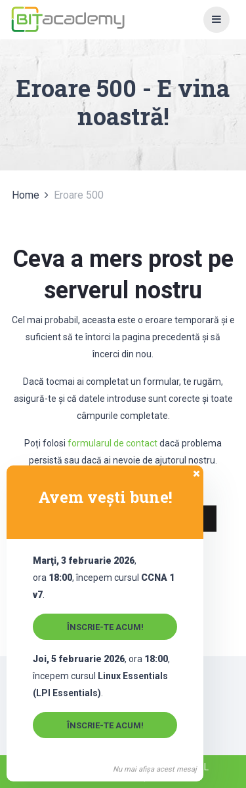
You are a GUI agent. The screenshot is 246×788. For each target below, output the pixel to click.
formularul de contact (112, 443)
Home (25, 195)
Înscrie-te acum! (105, 627)
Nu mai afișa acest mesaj (155, 769)
